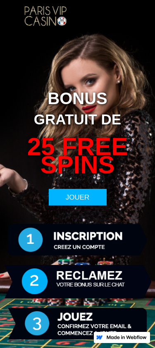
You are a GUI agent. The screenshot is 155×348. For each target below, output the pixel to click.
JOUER (78, 197)
